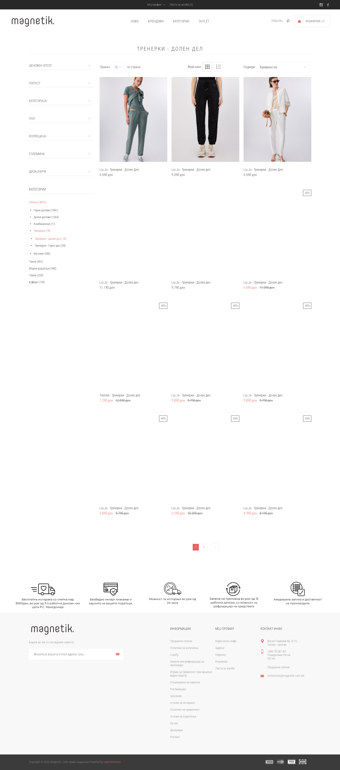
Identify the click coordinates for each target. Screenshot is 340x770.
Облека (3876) (37, 202)
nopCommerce (112, 762)
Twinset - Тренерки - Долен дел (120, 395)
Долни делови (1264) (46, 217)
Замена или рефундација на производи (187, 663)
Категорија (38, 101)
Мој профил (154, 4)
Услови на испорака (182, 703)
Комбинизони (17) (44, 224)
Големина (37, 154)
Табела (207, 66)
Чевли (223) (36, 275)
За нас (174, 723)
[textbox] (272, 21)
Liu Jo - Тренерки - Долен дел (191, 169)
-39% (235, 418)
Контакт (175, 737)
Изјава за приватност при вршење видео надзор (191, 673)
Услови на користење (183, 716)
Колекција (37, 136)
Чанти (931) (36, 261)
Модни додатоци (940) (42, 268)
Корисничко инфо (225, 641)
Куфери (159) (37, 282)
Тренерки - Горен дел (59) (50, 245)
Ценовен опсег (40, 65)
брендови (156, 21)
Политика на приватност (185, 709)
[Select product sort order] (283, 67)
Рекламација (178, 689)
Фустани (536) (42, 253)
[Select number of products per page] (118, 67)
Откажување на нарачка (185, 682)
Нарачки (220, 654)
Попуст (34, 83)
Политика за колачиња (184, 648)
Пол (32, 118)
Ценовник (176, 696)
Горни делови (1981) (46, 210)
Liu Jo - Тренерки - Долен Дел (119, 169)
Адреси (219, 648)
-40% (307, 193)
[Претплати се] (76, 654)
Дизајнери (37, 171)
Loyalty (174, 654)
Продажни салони (181, 641)
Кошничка (221, 661)
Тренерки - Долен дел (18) (50, 238)
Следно (215, 547)
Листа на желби (225, 668)
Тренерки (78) (42, 230)
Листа (218, 66)
